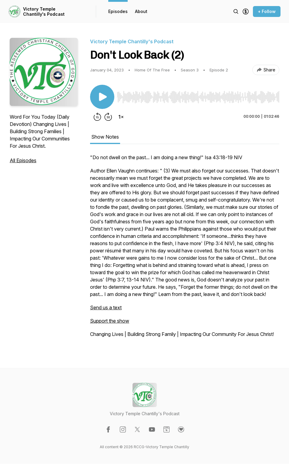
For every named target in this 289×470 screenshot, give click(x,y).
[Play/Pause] (102, 97)
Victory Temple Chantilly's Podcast (44, 11)
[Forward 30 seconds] (108, 117)
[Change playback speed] (121, 117)
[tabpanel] (184, 249)
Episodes (118, 11)
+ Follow (267, 11)
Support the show (109, 321)
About (141, 11)
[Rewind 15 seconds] (97, 117)
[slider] (198, 97)
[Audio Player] (198, 95)
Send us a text (106, 307)
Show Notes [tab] (105, 137)
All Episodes (23, 160)
